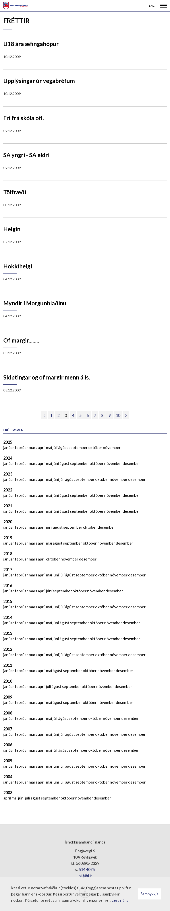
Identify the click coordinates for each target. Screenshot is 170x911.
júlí (55, 447)
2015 (7, 601)
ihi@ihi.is (85, 875)
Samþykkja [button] (149, 894)
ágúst (63, 447)
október (95, 447)
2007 (7, 728)
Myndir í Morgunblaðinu (34, 303)
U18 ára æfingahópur (31, 43)
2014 (7, 617)
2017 (7, 569)
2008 (7, 713)
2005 (7, 760)
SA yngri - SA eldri (26, 154)
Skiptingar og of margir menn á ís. (46, 377)
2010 (7, 681)
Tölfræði (14, 192)
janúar (9, 447)
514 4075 (87, 869)
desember (131, 463)
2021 (7, 505)
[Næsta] (126, 415)
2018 (7, 553)
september (78, 447)
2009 (7, 697)
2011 (7, 665)
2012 (7, 649)
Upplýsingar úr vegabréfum (39, 80)
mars (33, 447)
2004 (7, 776)
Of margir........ (21, 340)
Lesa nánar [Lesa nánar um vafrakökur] (120, 900)
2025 (7, 442)
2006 (7, 744)
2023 (7, 474)
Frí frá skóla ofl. (23, 117)
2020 (7, 521)
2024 (7, 458)
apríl (42, 447)
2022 (7, 489)
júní (56, 463)
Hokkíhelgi (17, 266)
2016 (7, 585)
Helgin (11, 229)
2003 (7, 792)
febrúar (22, 447)
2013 (7, 633)
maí (49, 447)
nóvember (112, 447)
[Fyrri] (44, 415)
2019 (7, 537)
